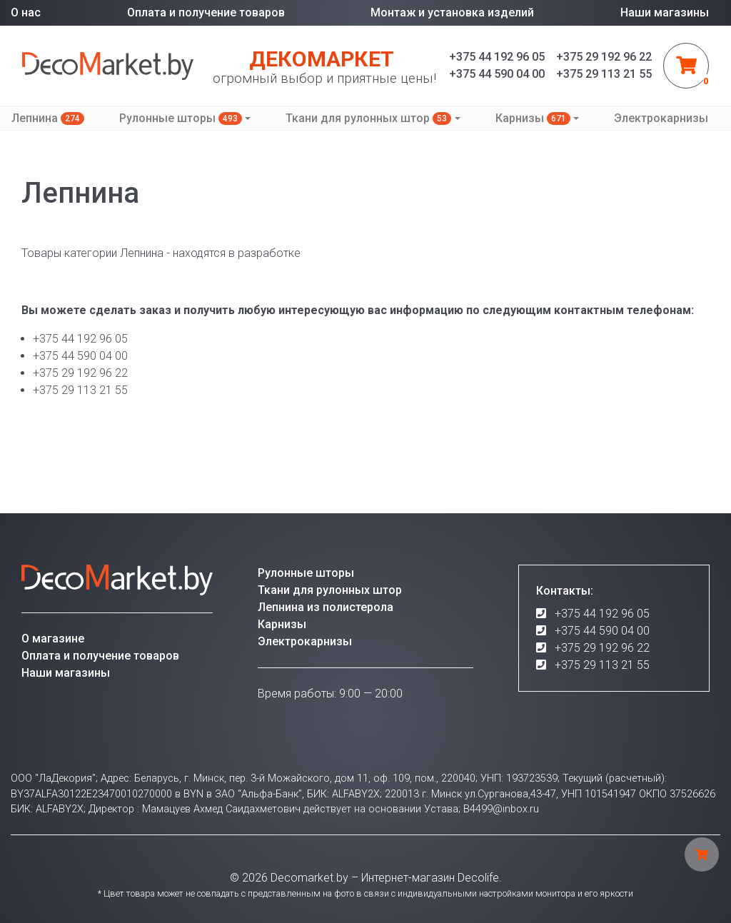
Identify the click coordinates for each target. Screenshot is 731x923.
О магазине (52, 638)
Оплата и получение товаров (206, 12)
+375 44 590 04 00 (602, 630)
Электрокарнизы (661, 118)
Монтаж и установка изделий (452, 12)
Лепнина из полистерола (325, 607)
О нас (26, 12)
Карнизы (532, 118)
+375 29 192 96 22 (602, 648)
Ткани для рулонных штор (368, 118)
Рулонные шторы (180, 118)
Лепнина (47, 118)
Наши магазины (664, 12)
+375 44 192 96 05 (602, 613)
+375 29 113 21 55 (602, 665)
